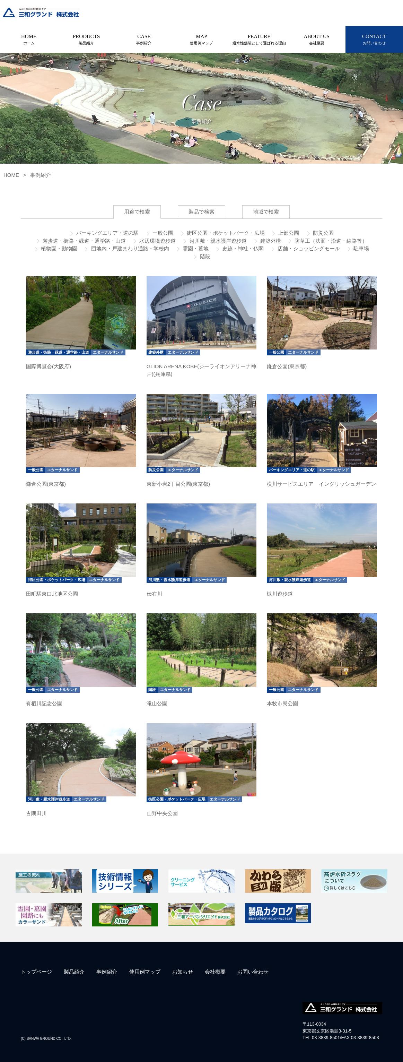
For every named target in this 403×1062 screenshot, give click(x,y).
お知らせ (182, 972)
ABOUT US (316, 40)
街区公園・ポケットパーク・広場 (225, 233)
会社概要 (215, 972)
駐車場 (360, 248)
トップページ (36, 972)
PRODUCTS (86, 40)
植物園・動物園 (58, 248)
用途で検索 (137, 212)
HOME (29, 40)
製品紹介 (74, 972)
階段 (204, 256)
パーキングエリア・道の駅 (107, 233)
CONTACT (374, 40)
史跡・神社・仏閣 (242, 248)
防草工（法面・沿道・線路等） (330, 241)
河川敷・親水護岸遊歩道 (217, 241)
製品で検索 (201, 212)
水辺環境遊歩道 (157, 241)
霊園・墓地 (195, 248)
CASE (144, 40)
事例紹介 (40, 175)
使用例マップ (144, 972)
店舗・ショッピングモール (308, 248)
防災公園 (323, 233)
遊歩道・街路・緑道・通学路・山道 (83, 241)
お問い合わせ (253, 972)
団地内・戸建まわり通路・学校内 (129, 248)
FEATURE (259, 40)
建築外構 (270, 241)
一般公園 (162, 233)
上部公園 (288, 233)
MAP (201, 40)
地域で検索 (266, 212)
